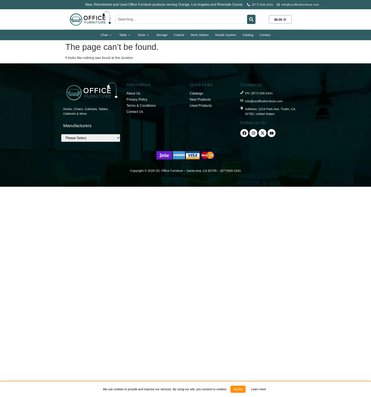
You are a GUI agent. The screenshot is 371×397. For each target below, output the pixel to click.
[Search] (251, 19)
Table (124, 35)
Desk (143, 35)
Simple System (225, 35)
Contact (265, 35)
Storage (162, 35)
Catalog (247, 35)
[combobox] (180, 19)
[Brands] (90, 138)
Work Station (200, 35)
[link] (258, 389)
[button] (238, 389)
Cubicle (179, 35)
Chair (106, 35)
